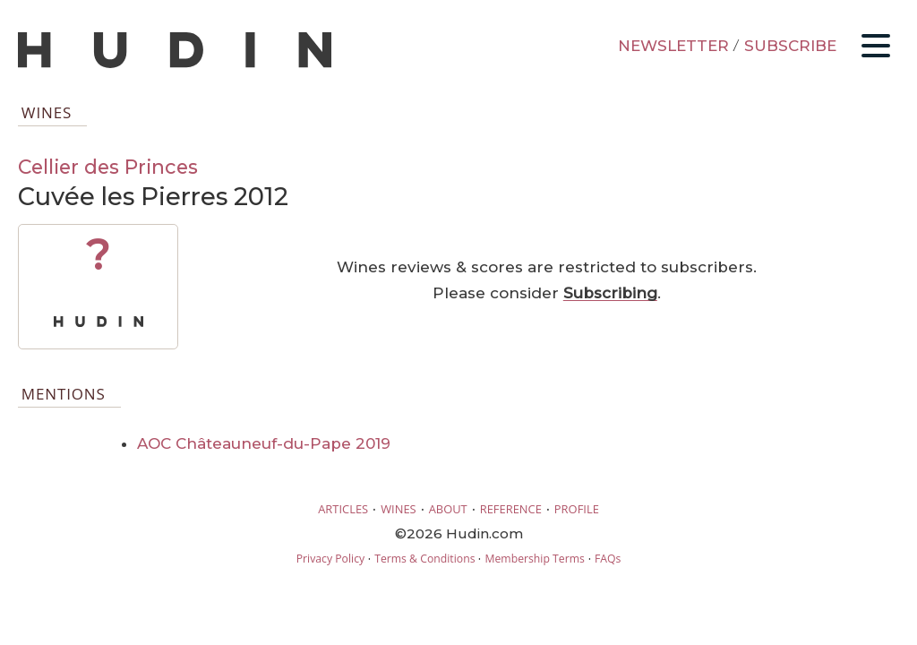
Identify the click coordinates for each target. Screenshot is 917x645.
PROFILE (576, 509)
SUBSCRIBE (790, 46)
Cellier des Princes (108, 166)
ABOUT (448, 509)
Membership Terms (534, 558)
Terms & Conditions (424, 558)
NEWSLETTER (673, 46)
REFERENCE (511, 509)
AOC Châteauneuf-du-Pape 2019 (263, 443)
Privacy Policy (330, 558)
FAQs (608, 558)
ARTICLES (343, 509)
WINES (398, 509)
